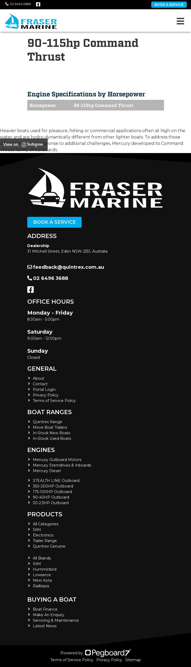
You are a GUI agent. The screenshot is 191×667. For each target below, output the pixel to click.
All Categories (45, 524)
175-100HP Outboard (52, 491)
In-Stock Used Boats (52, 438)
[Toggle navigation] (180, 21)
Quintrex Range (47, 421)
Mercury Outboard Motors (57, 459)
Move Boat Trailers (50, 427)
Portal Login (44, 389)
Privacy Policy (46, 395)
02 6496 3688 (18, 4)
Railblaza (41, 586)
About (38, 378)
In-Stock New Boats (51, 433)
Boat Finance (45, 609)
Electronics (43, 535)
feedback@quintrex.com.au (65, 267)
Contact (40, 384)
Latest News (44, 626)
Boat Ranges (49, 412)
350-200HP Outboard (53, 486)
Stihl (37, 529)
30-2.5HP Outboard (51, 502)
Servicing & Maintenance (56, 620)
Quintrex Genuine (49, 546)
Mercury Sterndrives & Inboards (62, 465)
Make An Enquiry (48, 614)
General (42, 368)
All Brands (42, 558)
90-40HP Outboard (51, 497)
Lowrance (42, 574)
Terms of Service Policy (54, 400)
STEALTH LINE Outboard (56, 480)
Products (44, 514)
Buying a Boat (52, 599)
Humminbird (44, 569)
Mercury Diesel (47, 470)
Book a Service (54, 222)
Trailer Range (45, 540)
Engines (41, 450)
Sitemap (133, 659)
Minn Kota (42, 580)
